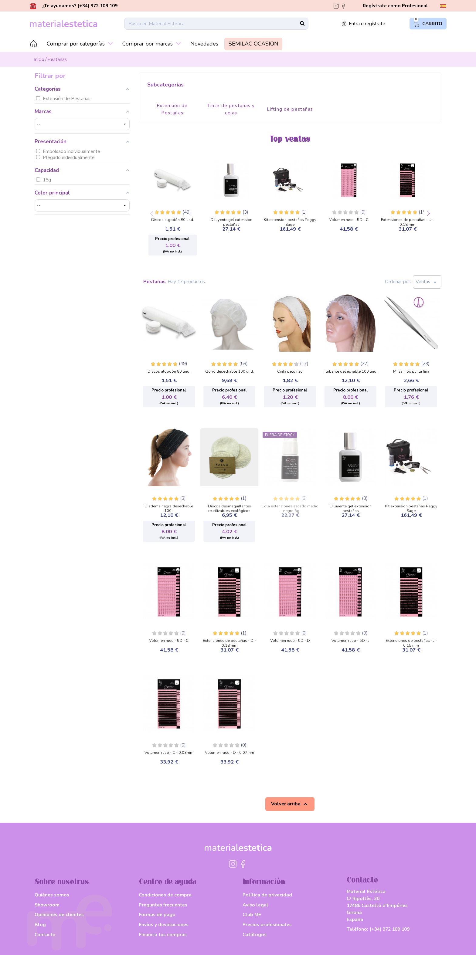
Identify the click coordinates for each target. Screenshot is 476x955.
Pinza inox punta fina (411, 371)
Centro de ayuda (167, 882)
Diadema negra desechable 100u (168, 507)
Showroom (47, 905)
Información (264, 882)
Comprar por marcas (151, 43)
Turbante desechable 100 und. (350, 371)
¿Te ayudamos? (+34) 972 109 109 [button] (73, 5)
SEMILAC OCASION (253, 43)
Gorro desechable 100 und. (229, 371)
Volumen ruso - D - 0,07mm (229, 752)
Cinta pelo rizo (290, 371)
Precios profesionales (267, 924)
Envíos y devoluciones (164, 924)
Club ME (252, 914)
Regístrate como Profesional (395, 5)
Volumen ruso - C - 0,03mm (168, 752)
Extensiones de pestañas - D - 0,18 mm (407, 220)
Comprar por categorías (80, 43)
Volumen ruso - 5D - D (290, 640)
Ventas (427, 282)
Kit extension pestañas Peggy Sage (290, 220)
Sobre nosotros (62, 882)
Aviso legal (255, 905)
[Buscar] (216, 24)
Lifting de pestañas (290, 109)
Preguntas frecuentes (163, 905)
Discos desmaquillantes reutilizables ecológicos (229, 507)
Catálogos (255, 934)
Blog (40, 924)
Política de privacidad (267, 895)
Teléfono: (378, 929)
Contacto (45, 934)
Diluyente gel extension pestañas (231, 220)
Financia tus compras (163, 934)
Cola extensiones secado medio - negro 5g (289, 507)
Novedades (204, 43)
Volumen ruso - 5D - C (349, 220)
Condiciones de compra (165, 895)
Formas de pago (157, 914)
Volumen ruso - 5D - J (350, 640)
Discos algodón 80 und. (172, 220)
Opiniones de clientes (59, 914)
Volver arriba (290, 804)
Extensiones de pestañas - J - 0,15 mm (411, 641)
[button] (428, 213)
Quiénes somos (52, 895)
